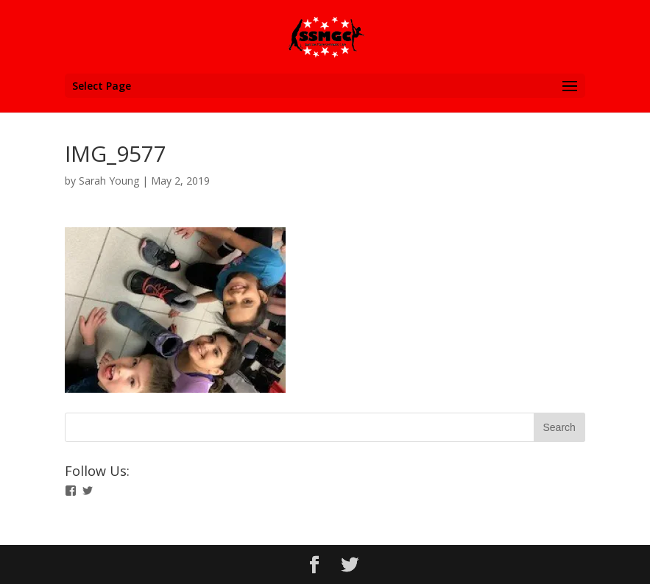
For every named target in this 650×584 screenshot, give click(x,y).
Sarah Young (109, 181)
